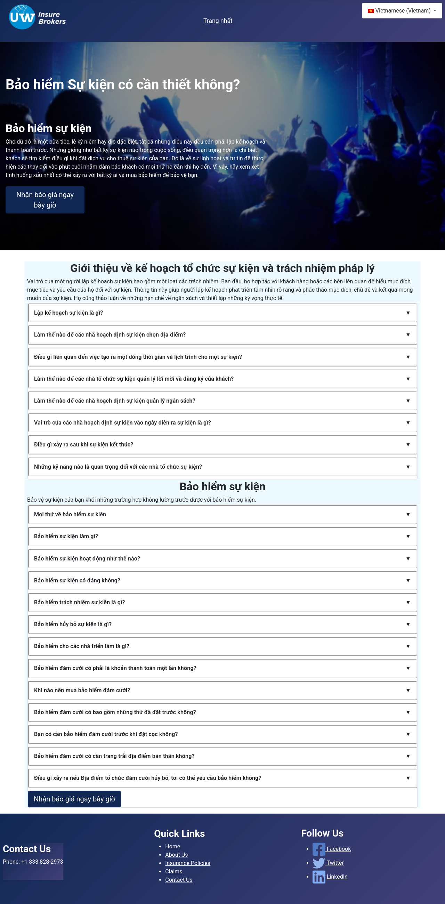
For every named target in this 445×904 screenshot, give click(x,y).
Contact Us (179, 880)
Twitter (328, 862)
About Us (176, 854)
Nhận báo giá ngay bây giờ (45, 200)
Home (172, 846)
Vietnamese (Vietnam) (400, 10)
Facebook (332, 849)
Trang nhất (218, 20)
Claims (173, 871)
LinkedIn (330, 876)
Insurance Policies (187, 863)
